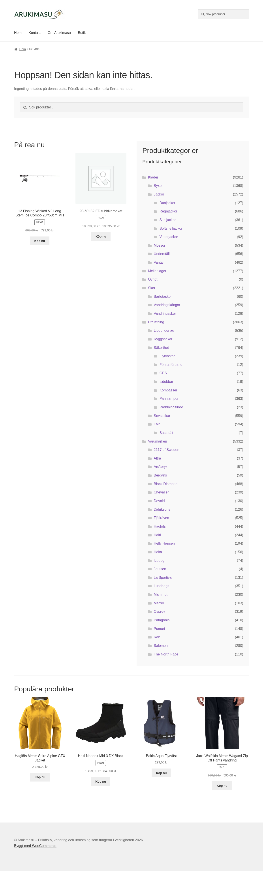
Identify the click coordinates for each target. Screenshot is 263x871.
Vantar (159, 262)
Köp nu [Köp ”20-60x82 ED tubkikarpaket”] (101, 236)
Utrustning (156, 322)
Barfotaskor (163, 296)
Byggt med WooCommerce (35, 846)
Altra (157, 458)
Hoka (158, 552)
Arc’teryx (160, 467)
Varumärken (157, 441)
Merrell (159, 603)
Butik (82, 33)
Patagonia (162, 620)
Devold (159, 501)
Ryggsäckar (163, 339)
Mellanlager (157, 271)
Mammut (160, 594)
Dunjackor (167, 203)
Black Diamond (166, 484)
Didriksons (162, 509)
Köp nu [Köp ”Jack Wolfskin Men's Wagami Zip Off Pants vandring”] (222, 785)
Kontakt (35, 33)
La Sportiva (163, 577)
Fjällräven (161, 518)
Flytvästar (167, 356)
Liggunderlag (164, 330)
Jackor (159, 194)
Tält (157, 424)
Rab (157, 637)
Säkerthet (161, 348)
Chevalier (161, 492)
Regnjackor (168, 211)
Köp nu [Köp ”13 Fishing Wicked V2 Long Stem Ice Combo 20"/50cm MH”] (39, 241)
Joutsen (160, 569)
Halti (157, 535)
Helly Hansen (164, 543)
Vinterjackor (169, 237)
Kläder (153, 177)
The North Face (166, 654)
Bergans (160, 475)
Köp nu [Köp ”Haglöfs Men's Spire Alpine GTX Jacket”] (40, 777)
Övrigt (153, 279)
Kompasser (168, 390)
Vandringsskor (165, 313)
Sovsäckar (162, 416)
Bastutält (166, 433)
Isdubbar (166, 381)
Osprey (159, 611)
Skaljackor (168, 220)
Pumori (159, 629)
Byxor (158, 186)
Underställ (162, 254)
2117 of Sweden (166, 450)
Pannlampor (169, 398)
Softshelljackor (171, 228)
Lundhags (161, 586)
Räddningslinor (171, 407)
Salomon (161, 646)
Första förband (171, 365)
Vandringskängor (167, 305)
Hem (18, 33)
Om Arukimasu (59, 33)
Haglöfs (160, 526)
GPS (163, 373)
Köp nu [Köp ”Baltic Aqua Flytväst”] (161, 773)
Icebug (159, 560)
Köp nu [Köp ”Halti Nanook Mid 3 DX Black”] (100, 781)
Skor (151, 288)
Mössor (159, 245)
